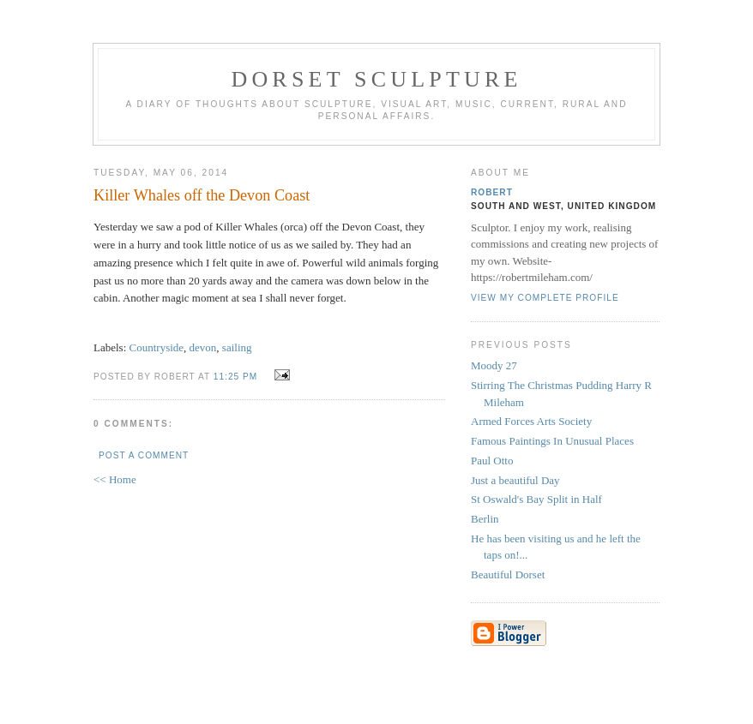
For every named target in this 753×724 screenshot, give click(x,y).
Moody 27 (494, 365)
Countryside (157, 347)
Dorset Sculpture (376, 79)
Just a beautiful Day (515, 480)
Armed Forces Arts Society (531, 421)
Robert (492, 192)
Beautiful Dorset (508, 574)
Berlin (485, 518)
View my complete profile (545, 297)
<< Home (114, 479)
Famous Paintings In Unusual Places (552, 440)
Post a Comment (144, 455)
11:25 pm (235, 376)
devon (203, 347)
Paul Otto (492, 460)
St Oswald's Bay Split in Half (536, 499)
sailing (237, 347)
